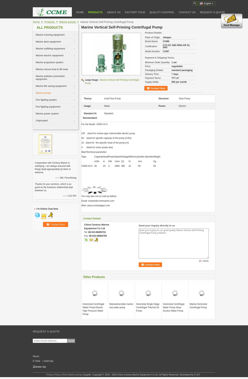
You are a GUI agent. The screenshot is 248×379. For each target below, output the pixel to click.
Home (80, 12)
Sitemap (48, 360)
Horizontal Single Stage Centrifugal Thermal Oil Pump (147, 307)
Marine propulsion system (49, 62)
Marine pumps (67, 21)
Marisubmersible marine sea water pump (121, 306)
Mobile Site (39, 367)
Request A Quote (212, 12)
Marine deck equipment (48, 41)
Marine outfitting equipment (50, 48)
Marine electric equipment (49, 55)
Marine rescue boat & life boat (52, 69)
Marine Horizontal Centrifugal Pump (198, 306)
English (208, 3)
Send (71, 340)
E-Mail (36, 360)
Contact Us (187, 12)
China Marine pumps (72, 374)
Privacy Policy (53, 374)
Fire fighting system (46, 99)
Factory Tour (135, 12)
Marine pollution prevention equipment (50, 77)
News (36, 356)
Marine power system (47, 113)
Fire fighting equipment (48, 106)
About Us (114, 12)
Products (95, 12)
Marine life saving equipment (51, 86)
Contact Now (157, 88)
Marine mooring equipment (50, 34)
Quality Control (162, 12)
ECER (197, 374)
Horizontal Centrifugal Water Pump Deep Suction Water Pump (173, 307)
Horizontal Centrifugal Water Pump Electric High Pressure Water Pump (93, 309)
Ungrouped (42, 120)
